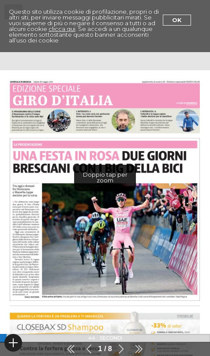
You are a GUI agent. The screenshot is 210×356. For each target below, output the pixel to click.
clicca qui (62, 28)
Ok (177, 19)
